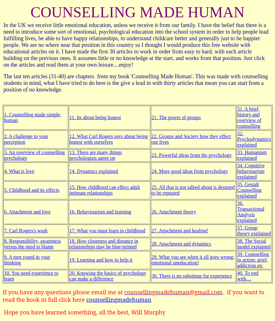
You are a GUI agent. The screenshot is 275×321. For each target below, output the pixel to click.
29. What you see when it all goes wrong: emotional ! (193, 259)
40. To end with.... (247, 275)
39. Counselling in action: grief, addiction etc (253, 260)
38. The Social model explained (253, 243)
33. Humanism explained (252, 155)
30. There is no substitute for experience (191, 276)
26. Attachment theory (173, 211)
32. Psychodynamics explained (254, 139)
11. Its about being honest (95, 117)
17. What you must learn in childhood (107, 230)
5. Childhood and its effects (31, 190)
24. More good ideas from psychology (189, 171)
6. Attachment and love (27, 211)
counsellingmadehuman (118, 299)
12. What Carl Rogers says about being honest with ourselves (108, 139)
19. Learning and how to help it (100, 260)
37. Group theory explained (254, 230)
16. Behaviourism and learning (100, 211)
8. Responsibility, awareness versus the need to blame (32, 243)
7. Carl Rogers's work (26, 230)
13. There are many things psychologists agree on (95, 155)
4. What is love (19, 171)
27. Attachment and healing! (179, 230)
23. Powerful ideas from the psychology (191, 155)
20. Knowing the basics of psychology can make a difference (107, 275)
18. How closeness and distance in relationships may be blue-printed (103, 243)
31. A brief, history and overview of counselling (249, 117)
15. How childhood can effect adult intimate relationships (104, 190)
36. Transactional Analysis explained (250, 212)
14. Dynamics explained (93, 171)
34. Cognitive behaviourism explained (250, 171)
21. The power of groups (176, 117)
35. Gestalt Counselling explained (249, 190)
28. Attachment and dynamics (181, 243)
